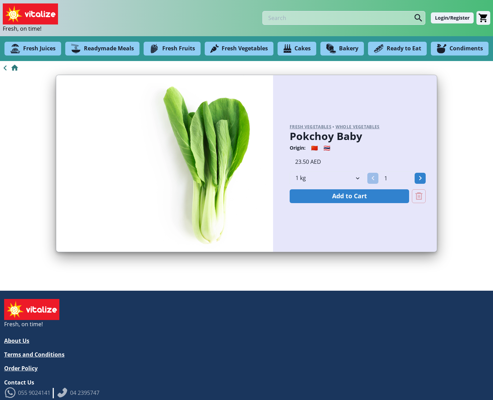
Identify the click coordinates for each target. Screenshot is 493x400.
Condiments (459, 48)
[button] (372, 178)
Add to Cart (349, 196)
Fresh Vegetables (239, 48)
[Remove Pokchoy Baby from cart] (419, 196)
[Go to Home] (9, 68)
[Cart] (483, 18)
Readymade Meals (102, 48)
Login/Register (452, 17)
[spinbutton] (396, 178)
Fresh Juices (33, 48)
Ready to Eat (397, 48)
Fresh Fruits (172, 48)
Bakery (342, 48)
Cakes (297, 48)
